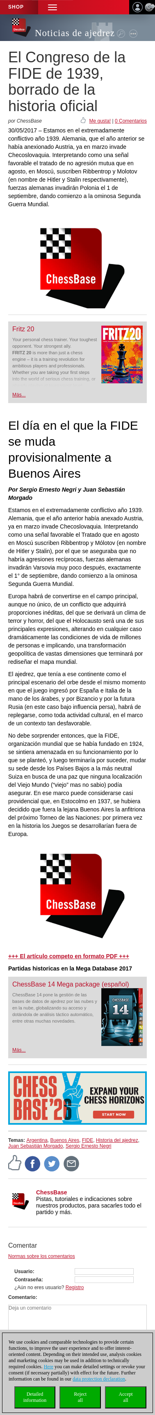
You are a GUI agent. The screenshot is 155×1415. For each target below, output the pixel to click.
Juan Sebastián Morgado (35, 1146)
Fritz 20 (23, 329)
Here (48, 1366)
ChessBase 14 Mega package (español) (70, 984)
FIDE (87, 1140)
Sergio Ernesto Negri (88, 1146)
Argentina (36, 1140)
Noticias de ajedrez (75, 33)
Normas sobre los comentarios (41, 1256)
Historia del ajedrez (117, 1140)
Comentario (22, 1297)
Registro (75, 1287)
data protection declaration (99, 1379)
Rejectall (80, 1397)
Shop (16, 7)
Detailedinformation (35, 1397)
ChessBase (51, 1192)
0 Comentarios (131, 121)
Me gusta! (100, 121)
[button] (52, 7)
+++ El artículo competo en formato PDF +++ (68, 956)
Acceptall (126, 1397)
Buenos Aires (65, 1140)
